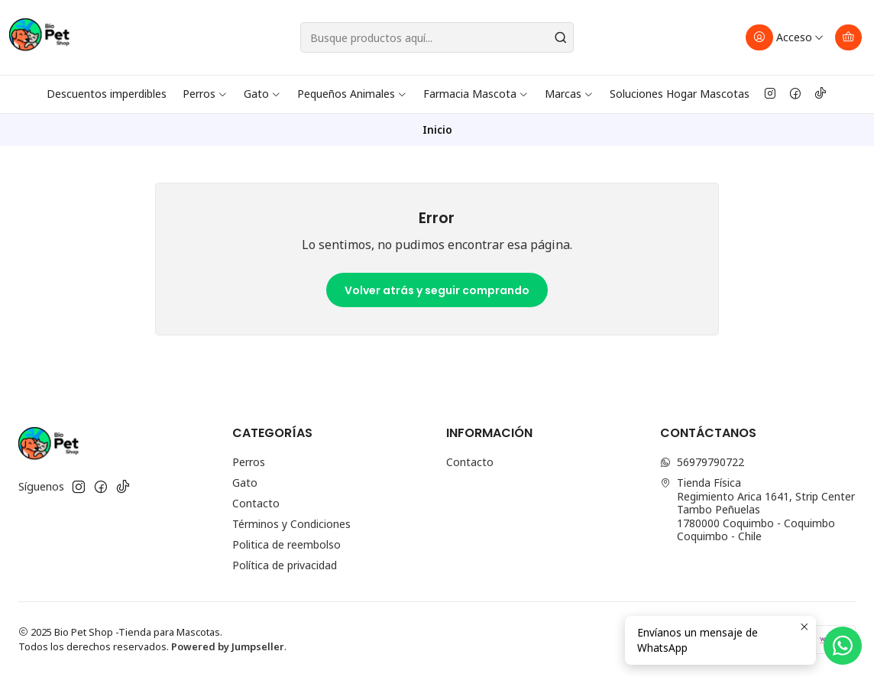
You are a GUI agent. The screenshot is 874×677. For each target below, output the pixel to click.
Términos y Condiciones (291, 524)
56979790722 (702, 462)
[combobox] (436, 37)
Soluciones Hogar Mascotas (679, 93)
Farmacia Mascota (476, 93)
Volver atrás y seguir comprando (437, 290)
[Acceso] (785, 37)
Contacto (256, 503)
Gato (262, 93)
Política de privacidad (284, 565)
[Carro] (848, 37)
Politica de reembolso (286, 544)
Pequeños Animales (352, 93)
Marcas (569, 93)
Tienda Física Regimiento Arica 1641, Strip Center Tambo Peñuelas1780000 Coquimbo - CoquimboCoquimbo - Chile (757, 509)
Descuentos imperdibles (107, 93)
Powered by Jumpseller (227, 646)
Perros (205, 93)
